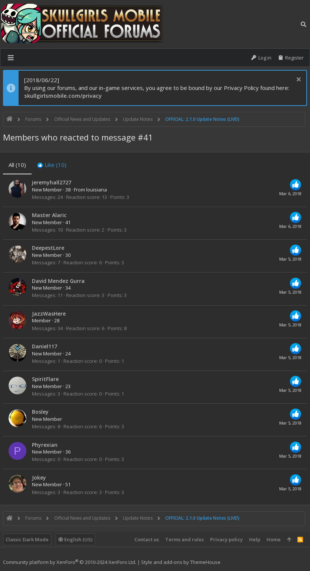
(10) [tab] (17, 164)
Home (274, 539)
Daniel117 (44, 346)
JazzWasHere (49, 313)
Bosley (40, 411)
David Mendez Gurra (58, 280)
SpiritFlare (45, 379)
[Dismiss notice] (297, 80)
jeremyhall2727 (51, 182)
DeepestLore (48, 247)
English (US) (75, 539)
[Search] (303, 24)
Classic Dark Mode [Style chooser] (27, 539)
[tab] (52, 164)
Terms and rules (184, 539)
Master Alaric (49, 215)
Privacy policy (226, 539)
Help (254, 539)
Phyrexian (45, 444)
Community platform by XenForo (69, 562)
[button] (10, 57)
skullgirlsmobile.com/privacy (63, 95)
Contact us (146, 539)
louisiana (96, 189)
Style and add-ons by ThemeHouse (181, 562)
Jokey (39, 477)
